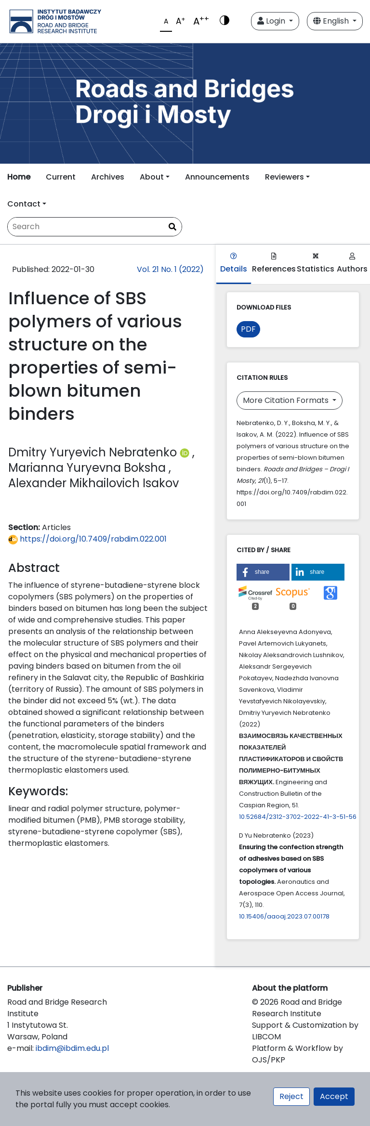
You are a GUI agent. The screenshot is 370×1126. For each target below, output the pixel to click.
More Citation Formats (286, 400)
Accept (334, 1096)
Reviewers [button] (284, 176)
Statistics (315, 263)
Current (61, 176)
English (332, 20)
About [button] (152, 176)
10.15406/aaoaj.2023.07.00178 (284, 916)
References (274, 263)
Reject (291, 1096)
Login (272, 20)
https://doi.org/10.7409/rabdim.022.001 (87, 538)
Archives (107, 176)
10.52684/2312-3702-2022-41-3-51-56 (298, 816)
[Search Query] (95, 227)
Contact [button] (23, 203)
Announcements (217, 176)
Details (233, 263)
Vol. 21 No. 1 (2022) (170, 269)
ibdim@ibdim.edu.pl (72, 1048)
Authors (352, 263)
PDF (248, 329)
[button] (263, 572)
